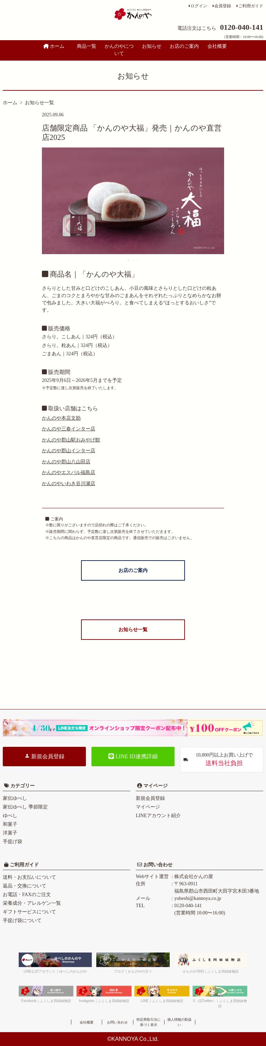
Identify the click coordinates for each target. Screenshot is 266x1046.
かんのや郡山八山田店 (66, 461)
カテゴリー (22, 785)
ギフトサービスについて (29, 911)
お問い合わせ (157, 864)
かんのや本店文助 (61, 418)
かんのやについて (119, 50)
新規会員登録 (44, 756)
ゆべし (10, 815)
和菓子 (10, 824)
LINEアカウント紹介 (158, 815)
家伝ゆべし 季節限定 (25, 807)
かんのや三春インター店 (68, 428)
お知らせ (151, 46)
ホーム (54, 46)
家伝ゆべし (15, 798)
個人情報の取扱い (179, 1022)
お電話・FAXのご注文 (27, 894)
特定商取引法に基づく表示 (148, 1022)
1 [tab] (128, 260)
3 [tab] (138, 260)
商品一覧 (86, 46)
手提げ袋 (12, 841)
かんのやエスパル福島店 (68, 472)
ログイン (198, 5)
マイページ (155, 785)
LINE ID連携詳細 (132, 756)
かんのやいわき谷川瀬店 (68, 483)
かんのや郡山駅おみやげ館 (71, 439)
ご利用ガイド (250, 5)
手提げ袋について (22, 920)
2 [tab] (133, 260)
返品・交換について (24, 885)
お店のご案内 (184, 46)
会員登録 (222, 5)
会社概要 (217, 46)
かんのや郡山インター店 (68, 450)
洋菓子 (10, 832)
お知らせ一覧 (39, 102)
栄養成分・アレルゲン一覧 (32, 903)
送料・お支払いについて (29, 877)
